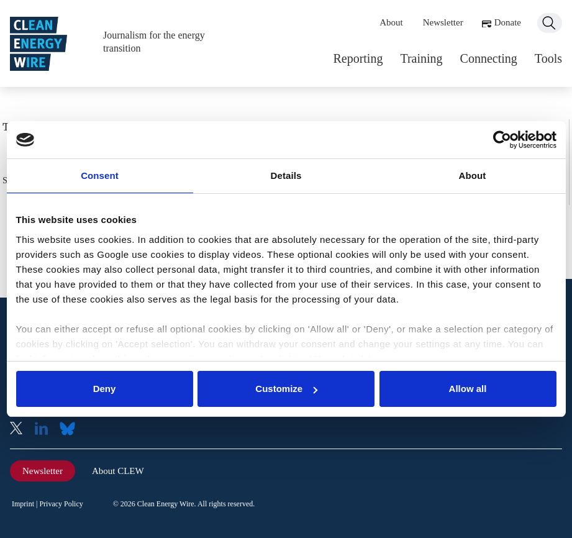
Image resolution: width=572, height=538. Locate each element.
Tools (548, 58)
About (391, 22)
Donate (507, 22)
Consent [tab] (100, 175)
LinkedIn (46, 430)
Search (549, 23)
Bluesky (71, 430)
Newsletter (443, 22)
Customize (286, 388)
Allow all (468, 388)
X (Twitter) (21, 430)
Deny (104, 388)
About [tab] (472, 175)
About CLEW (118, 471)
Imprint (23, 503)
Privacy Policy (61, 503)
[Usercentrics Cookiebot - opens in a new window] (502, 139)
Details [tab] (286, 175)
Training (421, 58)
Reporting (358, 58)
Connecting (488, 58)
